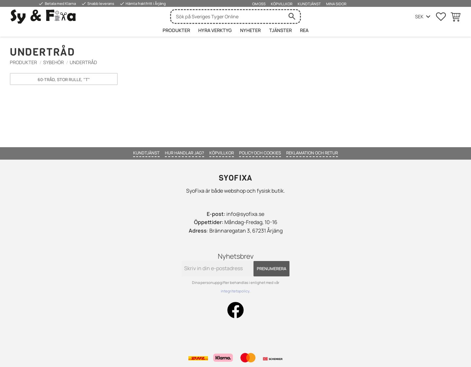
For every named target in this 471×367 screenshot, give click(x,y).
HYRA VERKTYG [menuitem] (215, 30)
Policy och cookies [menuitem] (260, 153)
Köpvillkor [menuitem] (281, 3)
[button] (441, 17)
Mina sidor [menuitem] (336, 3)
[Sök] (292, 16)
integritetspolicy (235, 290)
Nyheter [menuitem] (250, 30)
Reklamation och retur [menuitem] (312, 153)
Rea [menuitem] (304, 30)
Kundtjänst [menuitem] (309, 3)
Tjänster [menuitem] (280, 30)
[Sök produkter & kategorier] (227, 16)
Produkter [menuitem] (176, 30)
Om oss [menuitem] (259, 3)
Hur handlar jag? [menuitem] (184, 153)
